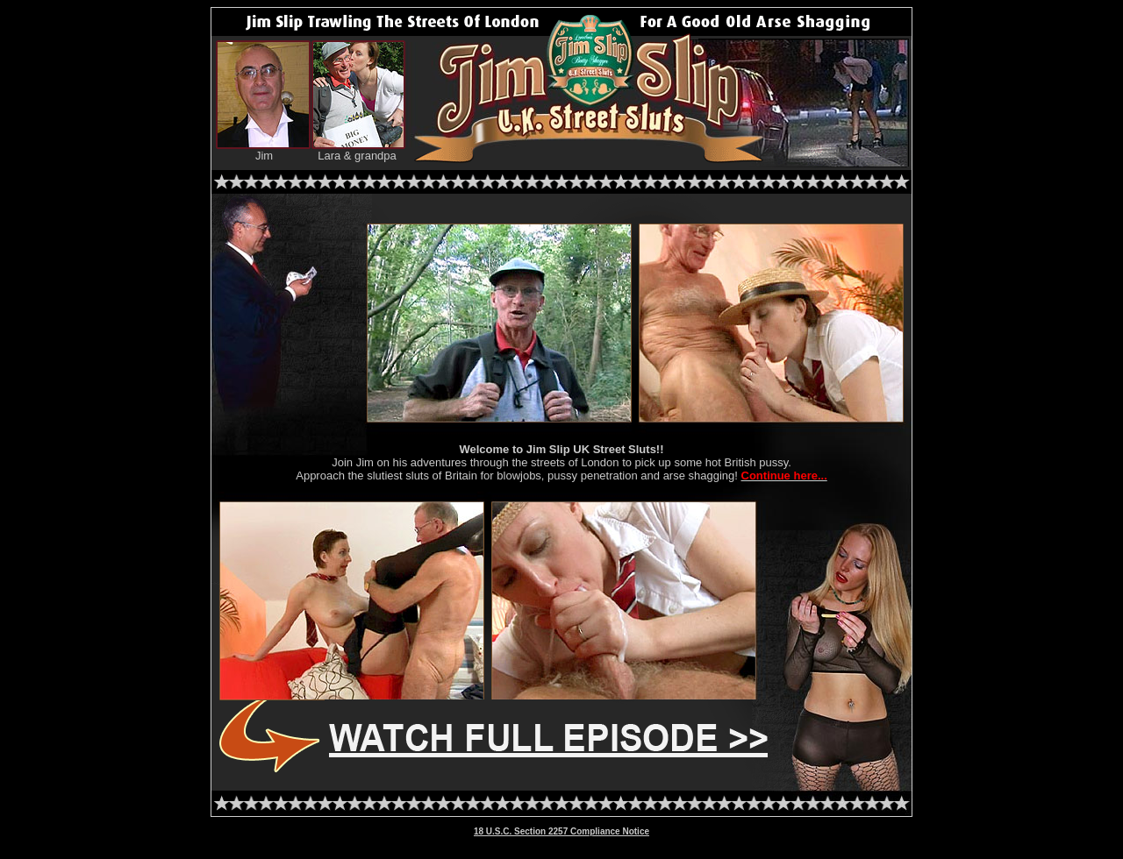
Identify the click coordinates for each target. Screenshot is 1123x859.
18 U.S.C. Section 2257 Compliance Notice (561, 831)
